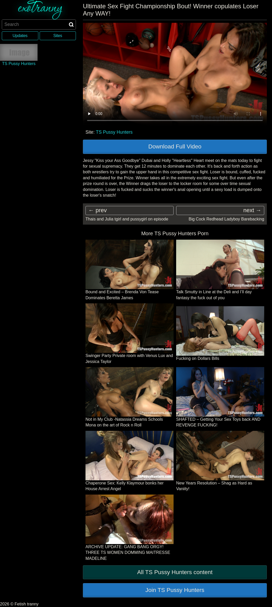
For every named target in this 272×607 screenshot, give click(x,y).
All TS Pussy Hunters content (175, 572)
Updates (20, 35)
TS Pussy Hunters (114, 132)
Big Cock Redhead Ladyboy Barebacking (226, 219)
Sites (57, 35)
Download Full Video (175, 146)
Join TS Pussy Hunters (174, 590)
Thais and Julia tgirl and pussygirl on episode (126, 219)
